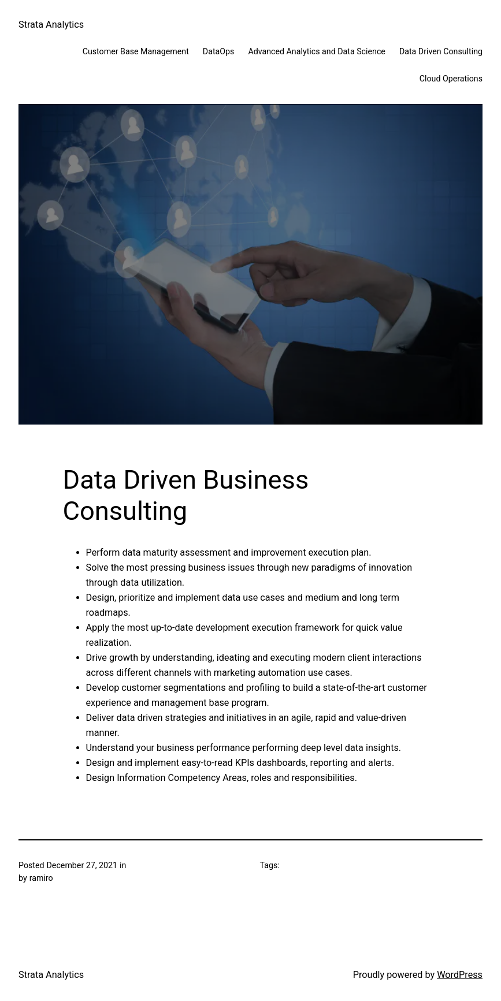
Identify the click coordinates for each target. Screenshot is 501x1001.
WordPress (460, 974)
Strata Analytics (51, 24)
